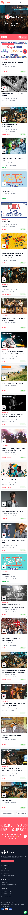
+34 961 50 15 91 (6, 893)
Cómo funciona (5, 873)
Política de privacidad (19, 904)
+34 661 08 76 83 (6, 896)
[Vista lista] (22, 37)
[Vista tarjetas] (20, 37)
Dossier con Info (5, 882)
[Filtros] (2, 37)
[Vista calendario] (25, 37)
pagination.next (22, 813)
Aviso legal (13, 902)
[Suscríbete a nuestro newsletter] (14, 831)
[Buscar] (5, 37)
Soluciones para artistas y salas (8, 884)
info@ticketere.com (6, 891)
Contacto (3, 868)
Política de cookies (5, 906)
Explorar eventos (7, 861)
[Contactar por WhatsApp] (25, 912)
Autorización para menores (7, 875)
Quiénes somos (5, 870)
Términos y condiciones (7, 904)
